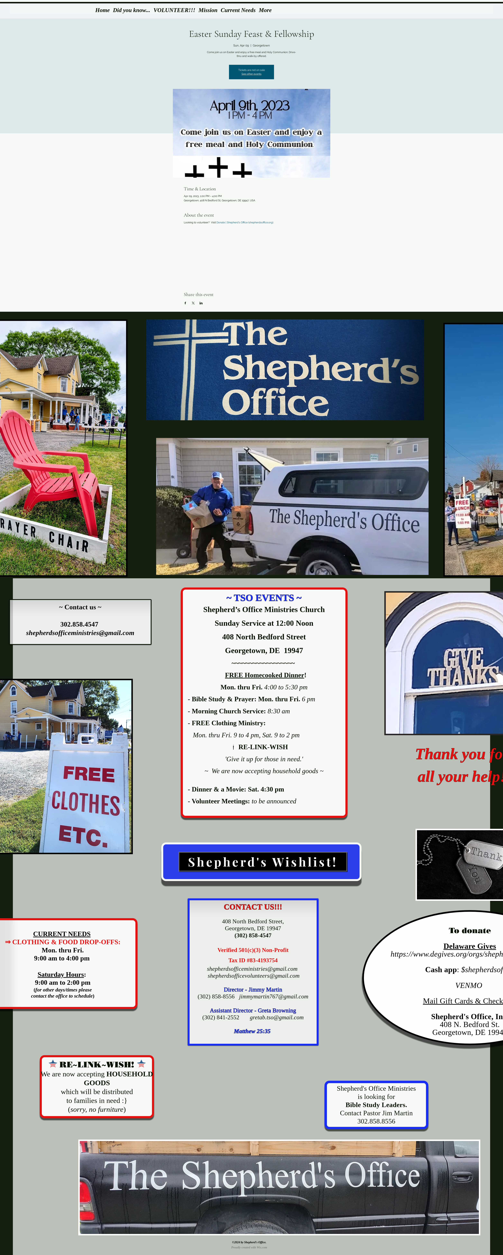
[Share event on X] (193, 303)
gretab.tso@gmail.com (277, 1017)
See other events (251, 73)
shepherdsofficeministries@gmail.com (80, 633)
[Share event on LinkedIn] (201, 303)
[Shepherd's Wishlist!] (263, 861)
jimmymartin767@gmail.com (273, 996)
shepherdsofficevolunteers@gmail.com (254, 976)
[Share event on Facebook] (185, 303)
